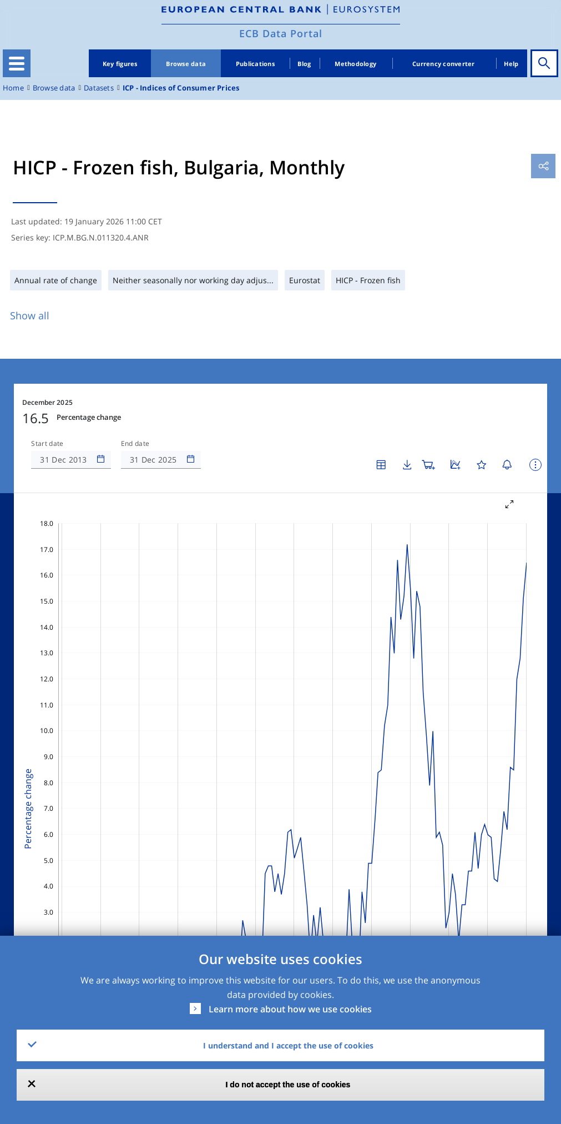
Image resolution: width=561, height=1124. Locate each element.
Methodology (355, 63)
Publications (255, 63)
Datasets (99, 88)
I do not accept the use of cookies (288, 1084)
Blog (304, 63)
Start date (47, 443)
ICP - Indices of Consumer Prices (181, 88)
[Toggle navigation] (17, 63)
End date (135, 443)
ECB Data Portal (280, 33)
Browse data (186, 63)
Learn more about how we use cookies (290, 1009)
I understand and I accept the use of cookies (288, 1045)
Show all (29, 315)
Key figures (120, 63)
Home (13, 88)
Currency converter (443, 63)
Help (511, 63)
